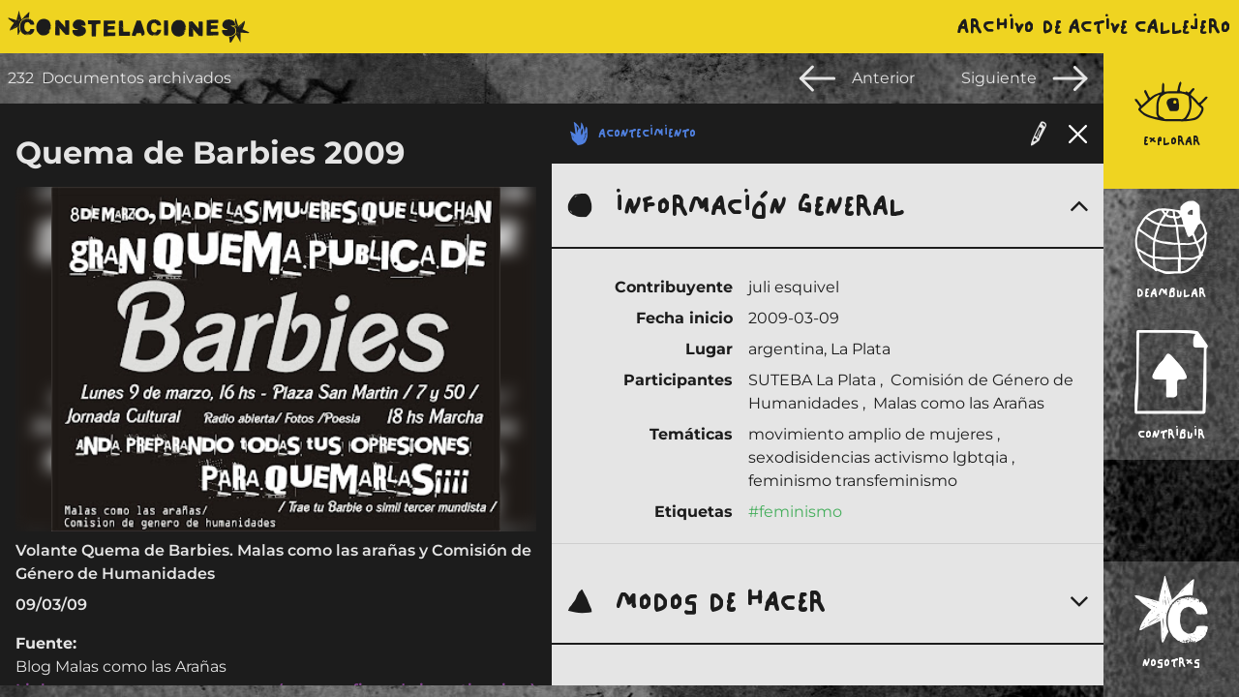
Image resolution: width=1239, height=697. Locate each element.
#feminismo (795, 511)
